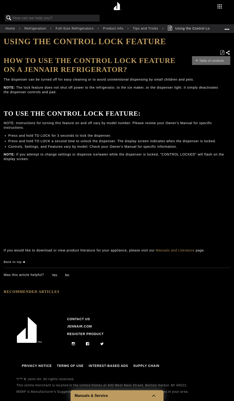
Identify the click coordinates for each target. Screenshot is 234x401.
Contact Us (78, 319)
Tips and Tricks (146, 28)
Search (9, 18)
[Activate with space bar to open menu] (219, 7)
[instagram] (73, 343)
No (67, 275)
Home (10, 28)
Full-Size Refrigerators (75, 28)
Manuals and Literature (175, 250)
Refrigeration (35, 28)
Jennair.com (79, 326)
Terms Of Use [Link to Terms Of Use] (70, 366)
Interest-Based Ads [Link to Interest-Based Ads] (108, 366)
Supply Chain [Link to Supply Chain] (146, 366)
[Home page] (117, 6)
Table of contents (211, 61)
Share (228, 52)
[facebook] (87, 343)
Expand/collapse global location (226, 27)
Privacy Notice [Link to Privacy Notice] (37, 366)
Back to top (13, 262)
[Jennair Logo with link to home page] (29, 341)
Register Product (85, 334)
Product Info (114, 28)
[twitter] (102, 343)
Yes (54, 275)
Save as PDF (222, 52)
